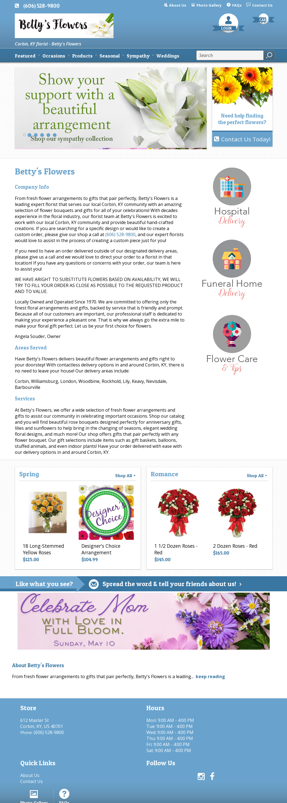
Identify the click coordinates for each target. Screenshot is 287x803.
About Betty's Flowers (38, 665)
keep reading (210, 676)
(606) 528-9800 (41, 5)
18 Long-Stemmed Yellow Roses (42, 550)
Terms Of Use (136, 796)
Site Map (254, 796)
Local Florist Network (216, 796)
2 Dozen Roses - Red (234, 547)
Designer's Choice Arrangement (100, 550)
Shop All (126, 475)
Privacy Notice (173, 796)
